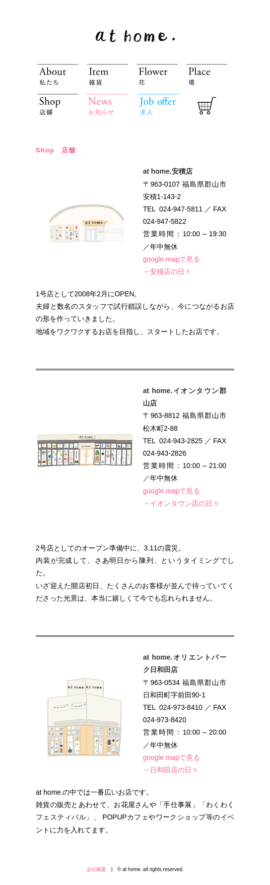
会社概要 (96, 869)
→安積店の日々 (167, 271)
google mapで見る (171, 259)
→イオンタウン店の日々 (181, 503)
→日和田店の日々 (171, 770)
